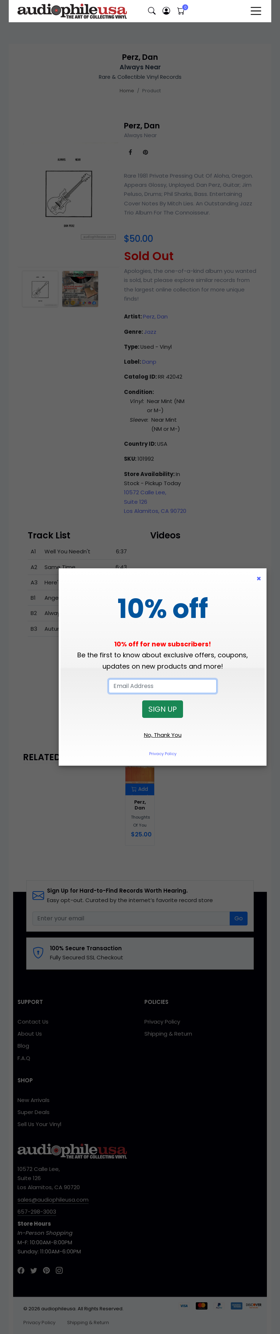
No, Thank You (163, 735)
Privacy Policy (162, 754)
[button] (151, 11)
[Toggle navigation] (255, 11)
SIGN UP (162, 709)
